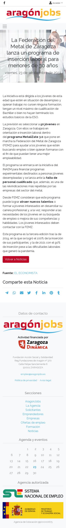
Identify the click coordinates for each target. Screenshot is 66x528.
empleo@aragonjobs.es (33, 374)
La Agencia (33, 405)
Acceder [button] (55, 3)
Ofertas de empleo (33, 422)
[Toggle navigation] (5, 26)
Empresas (33, 418)
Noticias (33, 431)
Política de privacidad (26, 380)
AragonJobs (33, 401)
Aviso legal (45, 380)
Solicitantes (33, 410)
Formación (33, 426)
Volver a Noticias (16, 259)
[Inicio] (33, 13)
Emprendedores (33, 414)
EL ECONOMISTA (25, 273)
